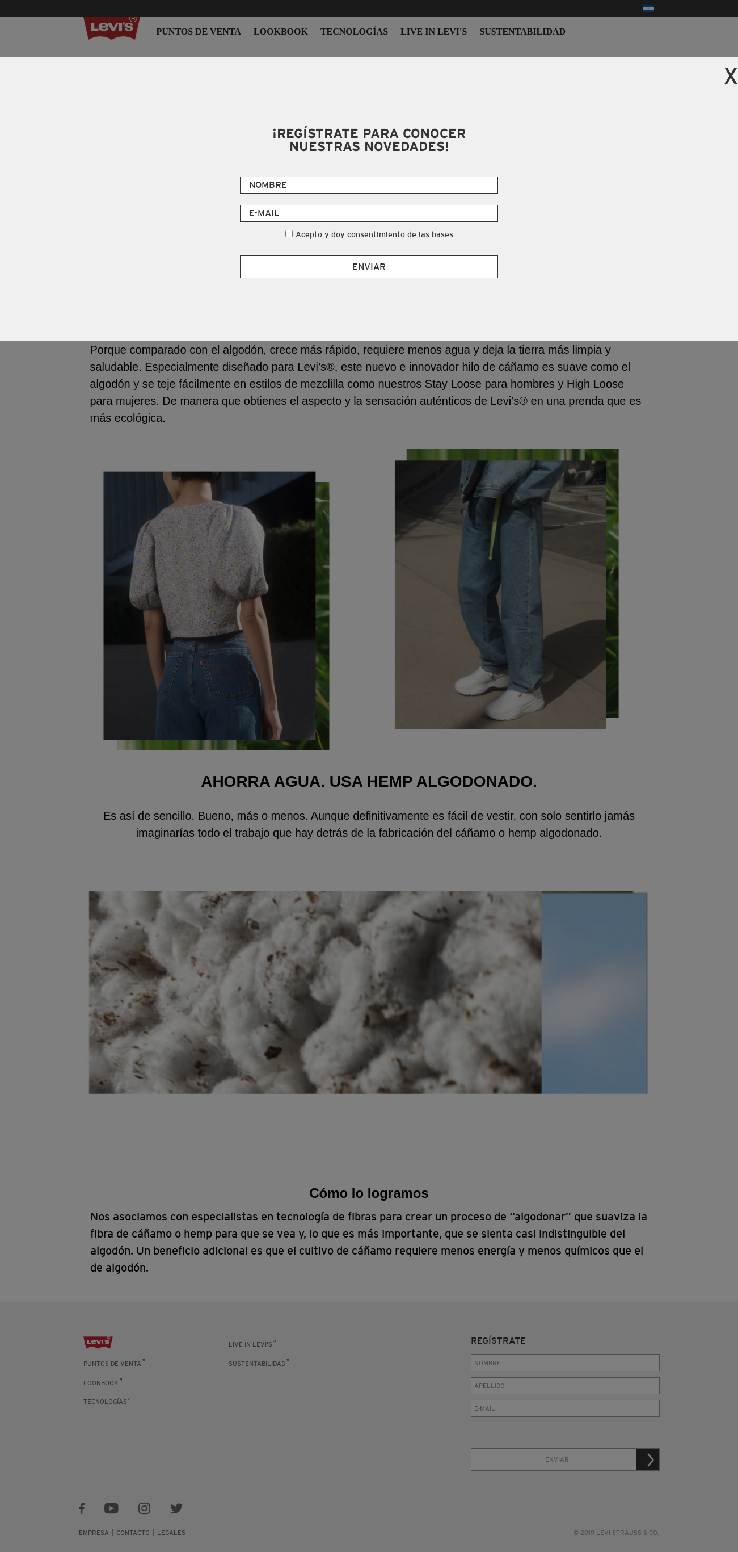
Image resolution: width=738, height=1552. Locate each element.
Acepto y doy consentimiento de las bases (374, 234)
